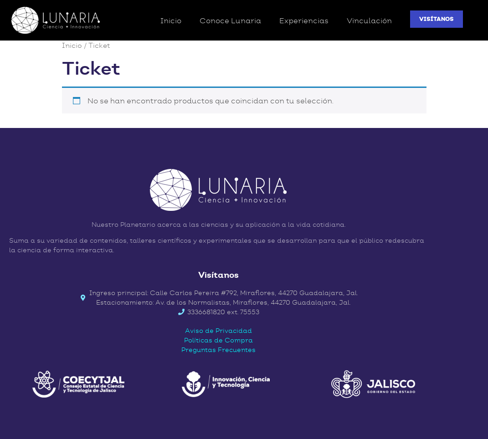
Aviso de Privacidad (218, 331)
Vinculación (369, 20)
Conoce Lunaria (230, 20)
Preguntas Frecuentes (218, 350)
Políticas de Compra (218, 340)
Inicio (170, 20)
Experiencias (304, 20)
